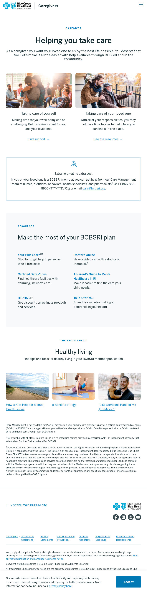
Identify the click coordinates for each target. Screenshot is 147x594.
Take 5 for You (84, 298)
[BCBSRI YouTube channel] (137, 517)
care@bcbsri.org (93, 188)
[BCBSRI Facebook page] (115, 517)
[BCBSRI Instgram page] (130, 517)
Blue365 (24, 298)
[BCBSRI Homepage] (17, 8)
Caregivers (48, 6)
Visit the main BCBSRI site (28, 505)
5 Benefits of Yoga (64, 405)
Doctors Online (84, 255)
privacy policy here (60, 586)
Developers (12, 536)
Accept (128, 582)
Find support (36, 139)
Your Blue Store (29, 255)
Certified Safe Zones (32, 274)
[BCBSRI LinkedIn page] (122, 517)
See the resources (106, 139)
